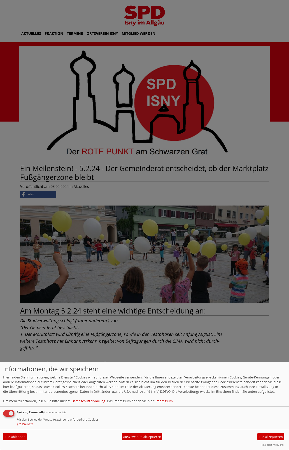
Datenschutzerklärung (88, 401)
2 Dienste (25, 424)
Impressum (164, 401)
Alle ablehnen (15, 437)
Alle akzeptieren (271, 437)
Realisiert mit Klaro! (272, 444)
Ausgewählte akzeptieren (142, 437)
